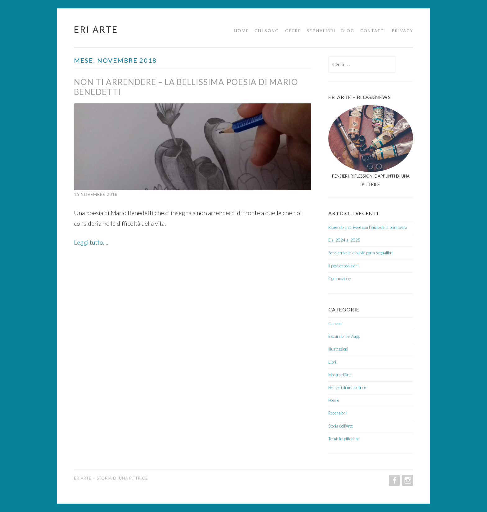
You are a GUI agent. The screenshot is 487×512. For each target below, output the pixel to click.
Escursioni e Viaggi (344, 336)
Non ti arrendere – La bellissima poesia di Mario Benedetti (186, 87)
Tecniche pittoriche (344, 438)
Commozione (339, 278)
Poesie (333, 400)
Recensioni (337, 412)
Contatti (373, 30)
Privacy (402, 30)
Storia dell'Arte (340, 426)
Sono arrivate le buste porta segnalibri (360, 252)
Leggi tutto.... (91, 242)
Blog (347, 30)
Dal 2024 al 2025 (344, 240)
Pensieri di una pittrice (347, 387)
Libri (332, 362)
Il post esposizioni (343, 265)
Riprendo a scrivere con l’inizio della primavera (367, 227)
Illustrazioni (338, 349)
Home (241, 30)
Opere (293, 30)
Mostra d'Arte (340, 374)
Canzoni (335, 323)
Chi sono (267, 30)
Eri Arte (96, 29)
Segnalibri (321, 30)
